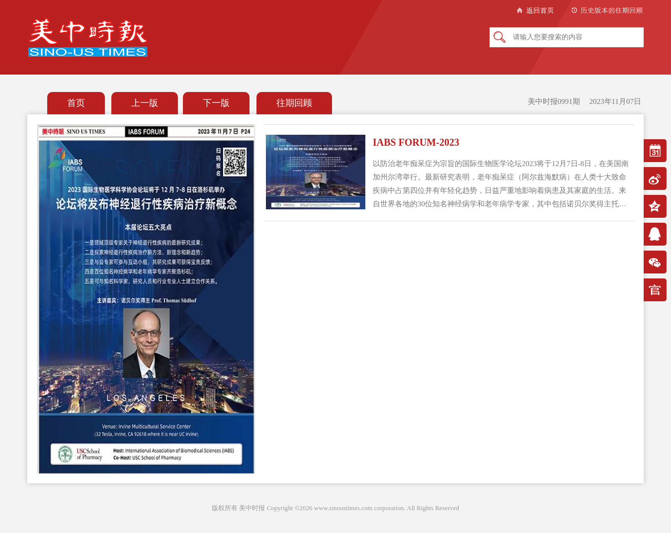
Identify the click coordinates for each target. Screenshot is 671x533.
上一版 (144, 103)
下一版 (216, 103)
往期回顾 (294, 103)
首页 (76, 103)
